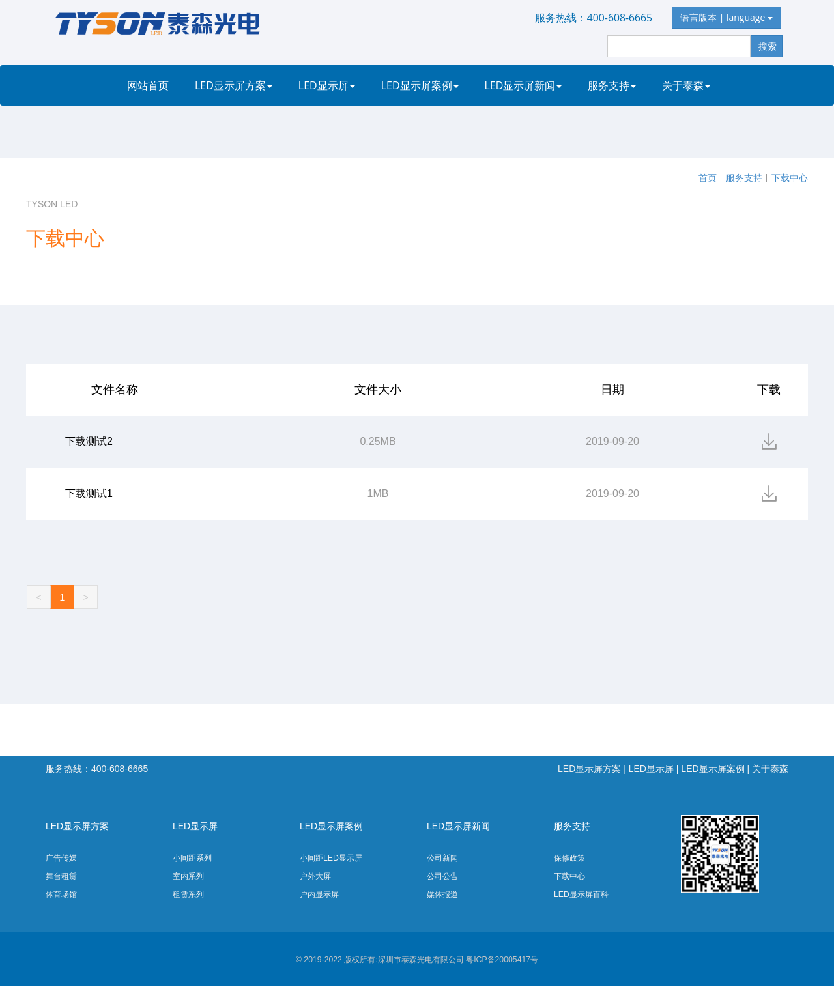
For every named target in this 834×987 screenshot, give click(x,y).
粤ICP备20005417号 (502, 959)
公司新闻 (442, 858)
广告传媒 (61, 858)
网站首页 (148, 85)
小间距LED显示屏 (331, 858)
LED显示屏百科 (581, 894)
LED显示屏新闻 (523, 85)
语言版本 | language (726, 17)
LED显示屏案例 (420, 85)
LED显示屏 (326, 85)
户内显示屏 (319, 894)
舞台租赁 (61, 876)
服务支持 (612, 85)
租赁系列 (188, 894)
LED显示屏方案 (233, 85)
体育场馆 (61, 894)
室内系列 (188, 876)
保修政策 (569, 858)
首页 (707, 178)
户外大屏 (315, 876)
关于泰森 (686, 85)
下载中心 (789, 178)
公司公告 (442, 876)
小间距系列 (192, 858)
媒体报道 (442, 894)
